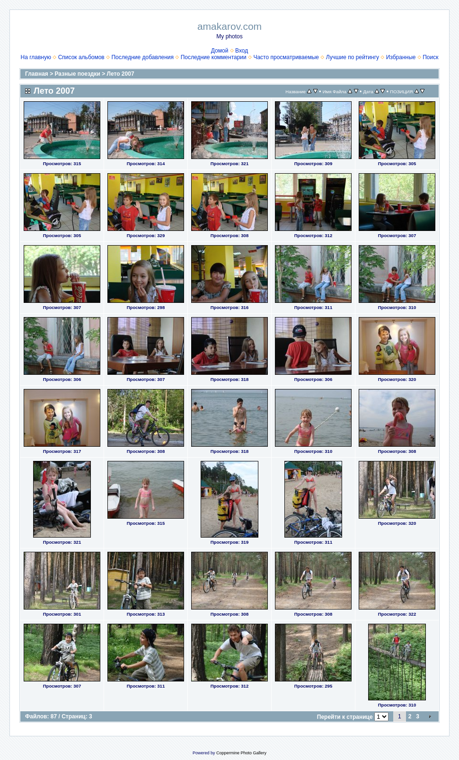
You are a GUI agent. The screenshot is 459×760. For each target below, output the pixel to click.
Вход (241, 50)
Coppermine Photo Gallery (241, 753)
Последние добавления (142, 57)
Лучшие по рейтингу (352, 57)
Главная (36, 74)
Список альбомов (81, 57)
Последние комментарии (214, 57)
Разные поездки (77, 74)
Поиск (430, 57)
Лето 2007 (120, 74)
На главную (36, 57)
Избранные (401, 57)
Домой (220, 50)
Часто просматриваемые (286, 57)
